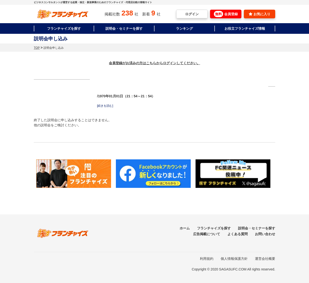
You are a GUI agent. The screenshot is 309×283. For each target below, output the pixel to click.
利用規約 (206, 259)
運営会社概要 (265, 259)
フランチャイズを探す (64, 28)
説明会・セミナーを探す (124, 28)
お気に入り (259, 14)
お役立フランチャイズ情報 (245, 28)
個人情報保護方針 (234, 259)
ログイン (192, 14)
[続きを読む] (105, 105)
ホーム (185, 228)
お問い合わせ (265, 234)
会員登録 (226, 14)
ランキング (184, 28)
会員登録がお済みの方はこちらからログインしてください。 (154, 63)
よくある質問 (237, 234)
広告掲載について (206, 234)
